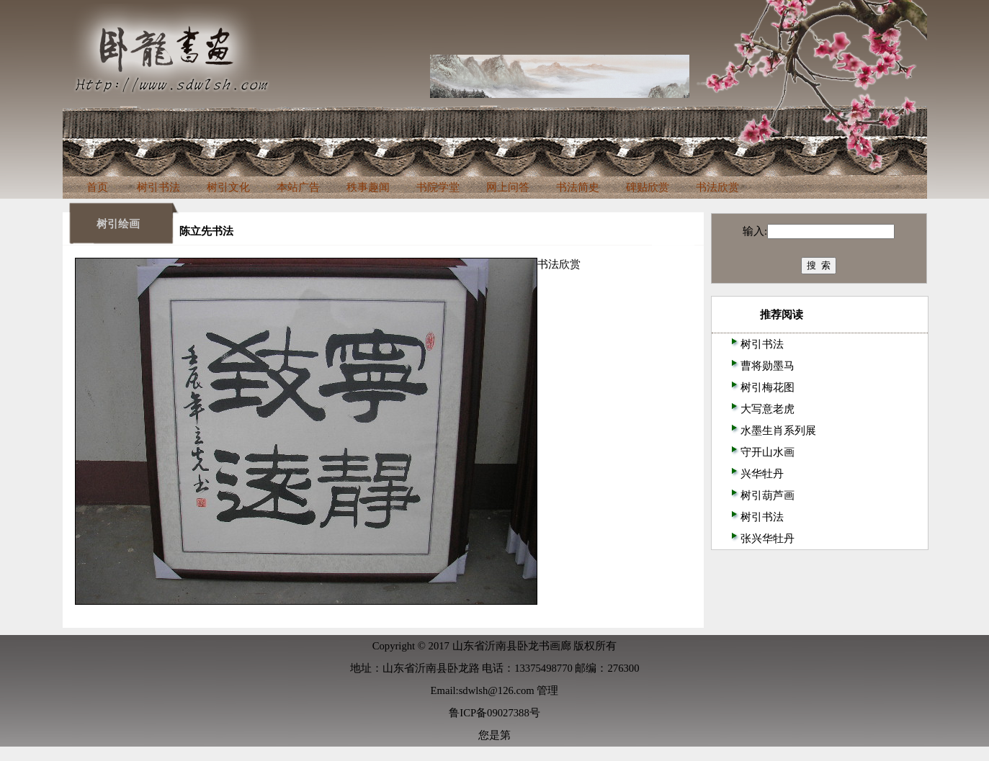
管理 (547, 690)
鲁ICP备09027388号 (494, 713)
